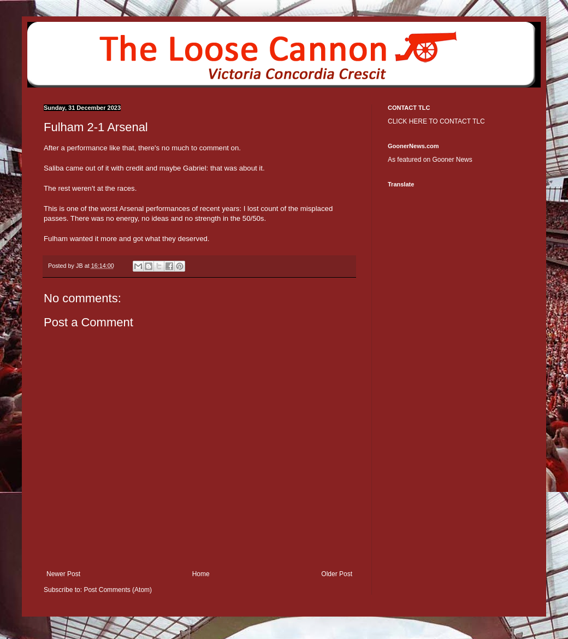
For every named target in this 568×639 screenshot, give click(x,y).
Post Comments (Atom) (118, 590)
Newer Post (63, 574)
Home (201, 574)
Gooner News (452, 159)
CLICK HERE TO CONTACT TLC (436, 121)
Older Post (336, 574)
